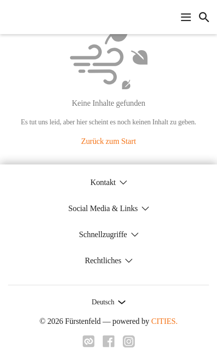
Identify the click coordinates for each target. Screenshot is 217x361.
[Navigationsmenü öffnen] (186, 17)
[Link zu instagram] (129, 344)
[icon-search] (204, 17)
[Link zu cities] (89, 344)
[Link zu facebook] (109, 344)
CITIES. (164, 321)
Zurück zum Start (108, 141)
